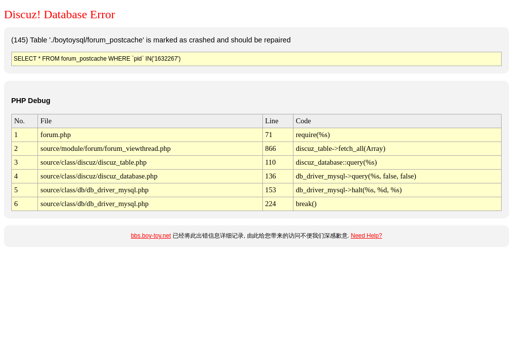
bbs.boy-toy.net (151, 235)
